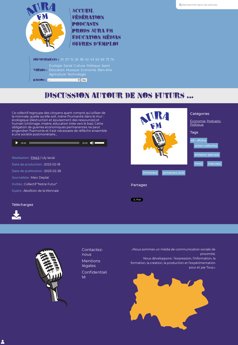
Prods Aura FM (92, 31)
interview (214, 163)
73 (107, 59)
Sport (106, 65)
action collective (206, 145)
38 (81, 59)
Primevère (150, 172)
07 (67, 59)
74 (112, 59)
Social (68, 65)
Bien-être (105, 70)
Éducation (57, 70)
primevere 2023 (173, 172)
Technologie (76, 74)
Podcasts (85, 24)
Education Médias (96, 37)
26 (76, 59)
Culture (79, 65)
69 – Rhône (198, 140)
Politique (93, 65)
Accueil (83, 11)
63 (97, 59)
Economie (88, 70)
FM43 (35, 158)
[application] (59, 143)
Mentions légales (91, 263)
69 (102, 59)
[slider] (54, 143)
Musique (72, 70)
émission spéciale (207, 154)
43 (92, 59)
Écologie (55, 65)
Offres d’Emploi (95, 44)
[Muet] (92, 143)
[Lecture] (17, 143)
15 (71, 59)
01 (62, 59)
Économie (197, 121)
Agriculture (57, 74)
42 (87, 59)
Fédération (88, 17)
